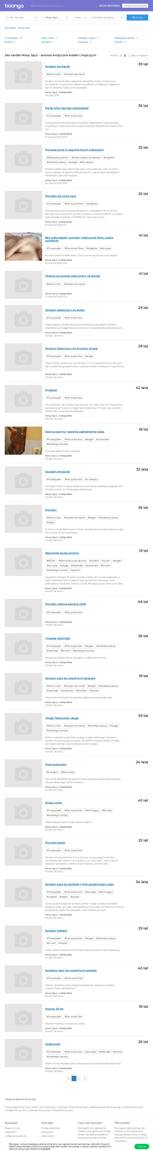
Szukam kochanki (57, 66)
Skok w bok (47, 38)
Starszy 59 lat (54, 1009)
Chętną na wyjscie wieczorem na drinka (72, 276)
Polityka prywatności (16, 1136)
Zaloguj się (47, 1132)
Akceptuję (142, 1146)
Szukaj (137, 17)
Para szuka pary (56, 764)
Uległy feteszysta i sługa (61, 718)
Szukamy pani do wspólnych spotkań (71, 970)
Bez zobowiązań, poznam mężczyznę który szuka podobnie (79, 239)
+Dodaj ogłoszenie (135, 5)
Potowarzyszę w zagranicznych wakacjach (74, 150)
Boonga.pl (10, 27)
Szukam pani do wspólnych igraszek (70, 678)
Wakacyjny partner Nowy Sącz (106, 1107)
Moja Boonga (109, 5)
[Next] (84, 1078)
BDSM (8, 42)
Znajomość (52, 1044)
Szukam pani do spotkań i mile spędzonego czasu (79, 884)
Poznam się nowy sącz (60, 196)
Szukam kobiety (56, 930)
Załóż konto (47, 1136)
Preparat (51, 390)
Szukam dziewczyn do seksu (65, 310)
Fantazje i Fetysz (86, 38)
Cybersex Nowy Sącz (39, 1110)
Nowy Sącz (24, 27)
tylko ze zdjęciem (138, 55)
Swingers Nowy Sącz (16, 1110)
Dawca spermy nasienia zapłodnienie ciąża (74, 431)
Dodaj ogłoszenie (50, 1128)
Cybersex (83, 42)
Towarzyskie (11, 38)
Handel (118, 42)
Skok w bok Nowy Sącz (44, 1107)
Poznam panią (55, 842)
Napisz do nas (12, 1128)
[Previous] (69, 1078)
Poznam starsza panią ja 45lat (65, 604)
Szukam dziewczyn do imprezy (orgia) (71, 348)
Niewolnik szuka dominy (62, 553)
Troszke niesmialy (57, 638)
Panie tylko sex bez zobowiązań (67, 108)
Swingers (46, 42)
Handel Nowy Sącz (62, 1110)
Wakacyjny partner (124, 38)
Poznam (51, 510)
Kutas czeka (53, 802)
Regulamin (11, 1132)
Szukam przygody (57, 471)
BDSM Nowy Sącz (134, 1107)
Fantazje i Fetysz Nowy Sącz (73, 1107)
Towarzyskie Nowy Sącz (18, 1107)
